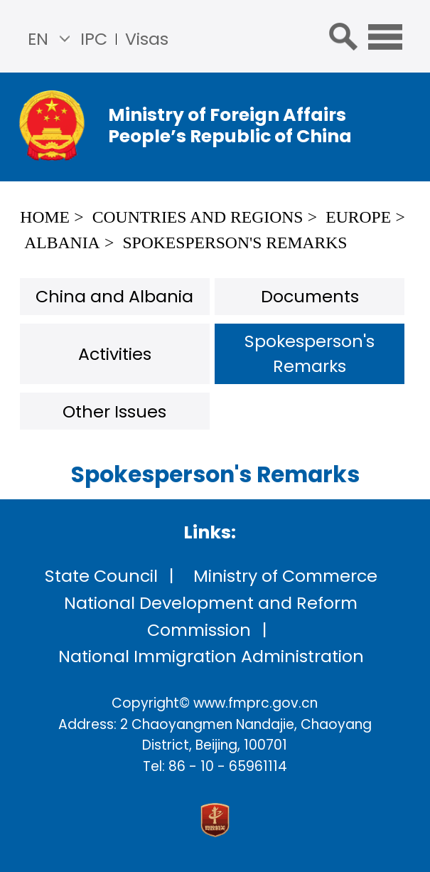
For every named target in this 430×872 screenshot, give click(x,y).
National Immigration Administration (211, 656)
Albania (62, 242)
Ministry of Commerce (285, 575)
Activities (114, 354)
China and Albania (114, 296)
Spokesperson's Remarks (234, 242)
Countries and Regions (197, 217)
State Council (101, 575)
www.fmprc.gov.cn (255, 703)
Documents (310, 296)
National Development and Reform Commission (211, 616)
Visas (146, 38)
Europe (358, 217)
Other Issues (114, 411)
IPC (93, 38)
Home (45, 217)
